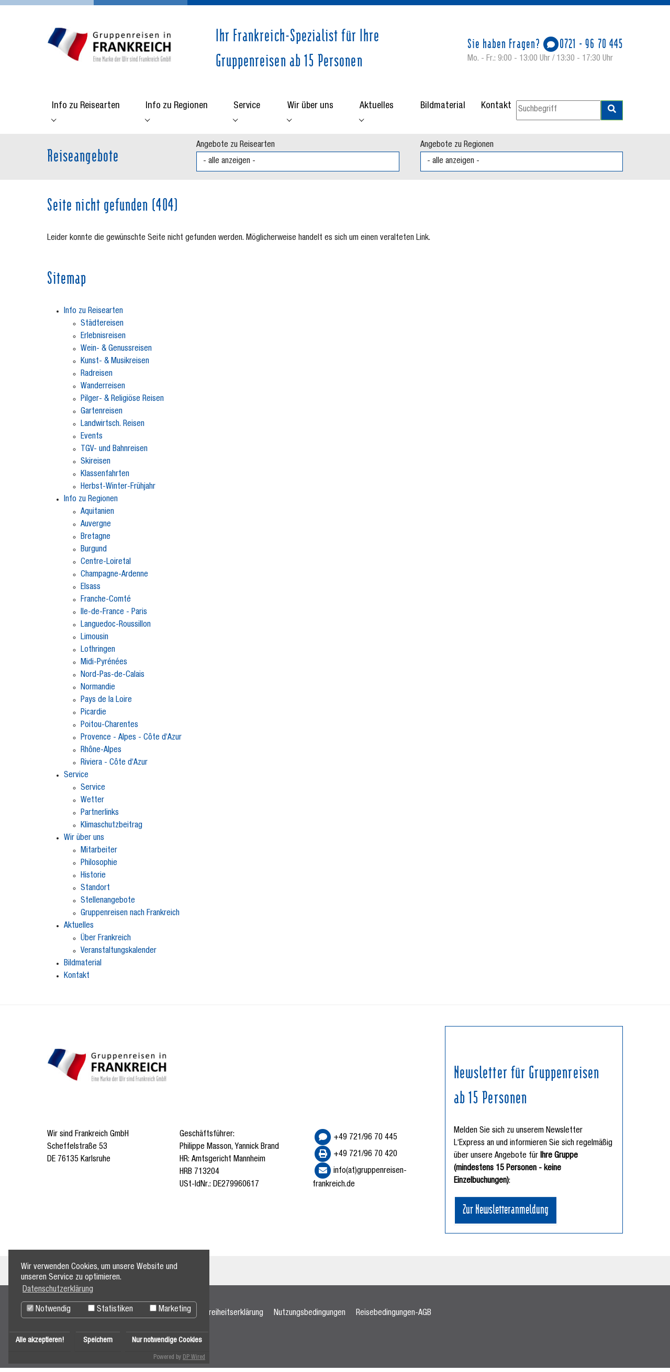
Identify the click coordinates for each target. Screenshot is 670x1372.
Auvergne (96, 528)
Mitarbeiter (99, 854)
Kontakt (77, 980)
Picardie (93, 716)
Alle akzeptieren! (40, 1340)
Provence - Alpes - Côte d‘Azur (131, 741)
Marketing (170, 1309)
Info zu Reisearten (93, 315)
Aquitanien (97, 516)
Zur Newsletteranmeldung (506, 1212)
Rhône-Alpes (101, 754)
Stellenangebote (108, 905)
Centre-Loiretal (106, 566)
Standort (95, 892)
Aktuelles (79, 930)
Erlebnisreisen (103, 340)
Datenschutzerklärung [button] (58, 1290)
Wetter (92, 804)
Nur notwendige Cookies (167, 1340)
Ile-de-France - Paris (114, 616)
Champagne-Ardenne (114, 578)
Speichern (98, 1340)
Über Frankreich (106, 942)
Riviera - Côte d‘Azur (114, 767)
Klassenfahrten (105, 478)
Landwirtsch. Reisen (112, 428)
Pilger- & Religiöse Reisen (122, 403)
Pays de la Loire (106, 704)
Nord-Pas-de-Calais (112, 679)
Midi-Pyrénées (104, 666)
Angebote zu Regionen (457, 149)
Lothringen (98, 654)
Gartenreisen (101, 415)
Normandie (98, 691)
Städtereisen (102, 328)
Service (76, 779)
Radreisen (97, 378)
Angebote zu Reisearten (235, 149)
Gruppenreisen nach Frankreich (130, 917)
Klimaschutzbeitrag (111, 829)
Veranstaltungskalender (119, 955)
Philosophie (99, 867)
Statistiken (110, 1309)
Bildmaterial (83, 967)
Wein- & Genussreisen (116, 353)
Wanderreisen (103, 390)
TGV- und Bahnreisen (114, 453)
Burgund (94, 553)
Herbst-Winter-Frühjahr (118, 491)
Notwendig (49, 1309)
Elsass (90, 591)
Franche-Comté (106, 603)
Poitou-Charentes (109, 729)
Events (92, 440)
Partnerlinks (100, 817)
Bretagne (95, 541)
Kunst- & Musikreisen (115, 365)
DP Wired (194, 1357)
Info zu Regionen (91, 503)
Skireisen (95, 466)
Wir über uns (84, 842)
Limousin (94, 641)
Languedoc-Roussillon (116, 629)
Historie (93, 879)
